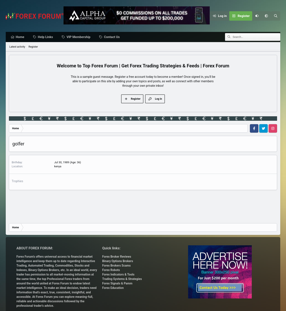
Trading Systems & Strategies (122, 279)
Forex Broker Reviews (116, 256)
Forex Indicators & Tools (118, 274)
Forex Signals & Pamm (117, 283)
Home (21, 37)
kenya (57, 166)
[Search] (275, 16)
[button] (266, 16)
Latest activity (17, 46)
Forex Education (113, 288)
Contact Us (113, 37)
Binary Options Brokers (43, 270)
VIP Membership (79, 37)
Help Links (46, 37)
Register (33, 46)
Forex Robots (111, 270)
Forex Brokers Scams (116, 265)
